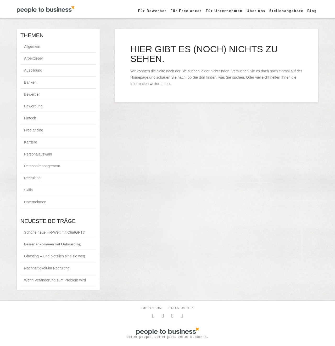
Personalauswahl (38, 154)
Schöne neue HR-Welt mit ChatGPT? (54, 232)
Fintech (30, 118)
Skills (28, 190)
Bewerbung (33, 106)
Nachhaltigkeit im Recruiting (47, 268)
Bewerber (32, 94)
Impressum (151, 308)
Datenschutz (181, 308)
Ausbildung (33, 70)
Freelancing (33, 130)
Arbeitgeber (33, 58)
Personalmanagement (42, 166)
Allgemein (32, 46)
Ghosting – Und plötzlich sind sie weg (54, 256)
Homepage (139, 77)
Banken (30, 82)
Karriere (30, 142)
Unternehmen (35, 202)
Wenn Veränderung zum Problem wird (55, 280)
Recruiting (32, 178)
